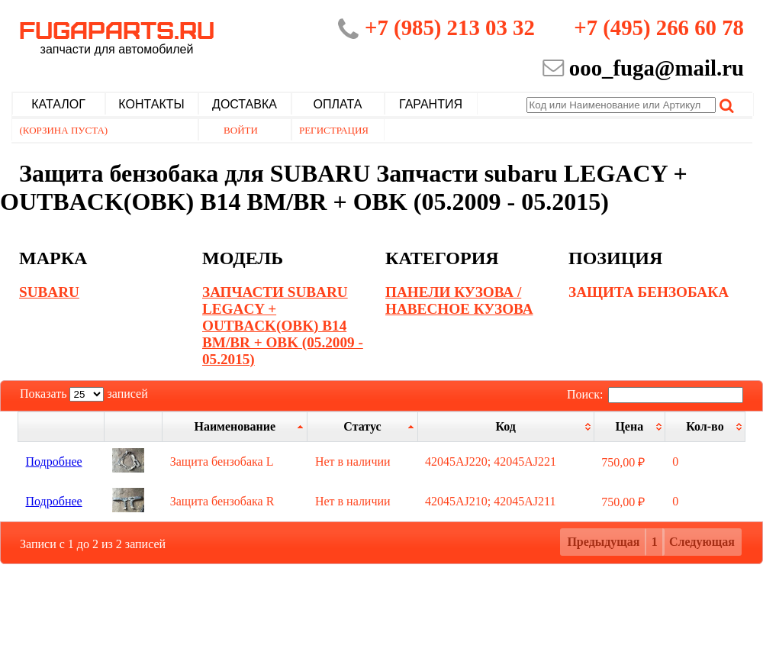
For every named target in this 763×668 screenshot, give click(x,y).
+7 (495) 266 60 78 (659, 27)
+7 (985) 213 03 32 (450, 27)
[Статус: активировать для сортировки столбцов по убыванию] (362, 426)
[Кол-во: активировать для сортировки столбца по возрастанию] (705, 426)
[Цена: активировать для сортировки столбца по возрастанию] (629, 426)
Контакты (151, 104)
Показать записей (84, 393)
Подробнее (54, 461)
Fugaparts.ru (116, 35)
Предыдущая (603, 541)
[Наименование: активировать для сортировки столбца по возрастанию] (235, 426)
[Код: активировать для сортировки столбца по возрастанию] (505, 426)
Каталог (58, 104)
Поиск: (655, 394)
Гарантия (430, 104)
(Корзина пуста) (64, 130)
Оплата (338, 104)
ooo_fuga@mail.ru (656, 68)
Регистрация (334, 130)
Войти (241, 130)
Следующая (702, 541)
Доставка (244, 104)
